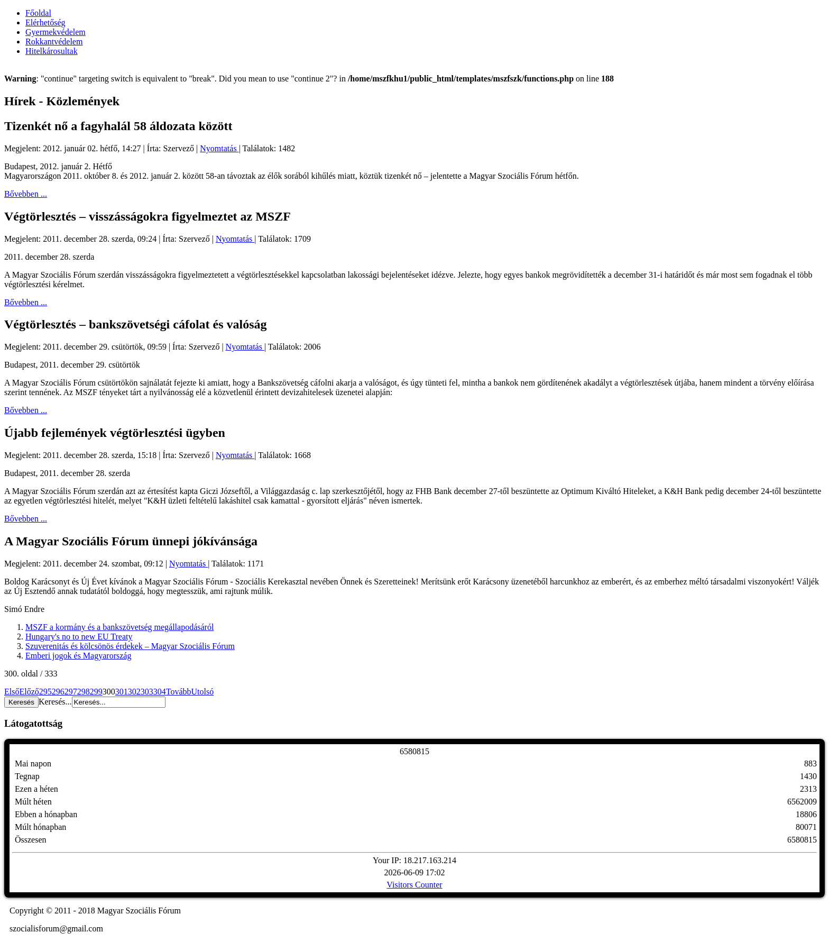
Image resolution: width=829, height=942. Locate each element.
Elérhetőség (45, 22)
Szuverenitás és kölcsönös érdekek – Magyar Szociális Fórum (130, 646)
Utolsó (202, 691)
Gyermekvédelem (55, 32)
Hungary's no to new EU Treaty (78, 636)
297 (71, 691)
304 (159, 691)
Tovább (178, 691)
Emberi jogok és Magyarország (78, 655)
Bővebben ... (25, 193)
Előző (29, 691)
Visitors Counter (414, 884)
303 (147, 691)
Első (11, 691)
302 (134, 691)
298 (83, 691)
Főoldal (38, 12)
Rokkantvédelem (53, 41)
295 (45, 691)
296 (58, 691)
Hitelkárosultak (51, 51)
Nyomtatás (219, 148)
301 (121, 691)
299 (96, 691)
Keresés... (55, 701)
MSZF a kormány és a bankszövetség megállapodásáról (119, 627)
